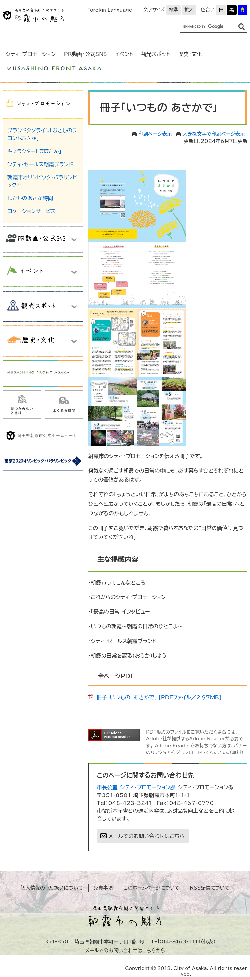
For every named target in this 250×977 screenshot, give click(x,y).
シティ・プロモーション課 (147, 787)
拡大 (188, 9)
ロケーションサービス (31, 211)
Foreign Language (109, 10)
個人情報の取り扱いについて (52, 887)
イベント (124, 54)
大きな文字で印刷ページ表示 (214, 133)
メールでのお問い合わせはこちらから (125, 950)
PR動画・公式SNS (85, 54)
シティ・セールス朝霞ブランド (40, 164)
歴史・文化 (190, 54)
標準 (173, 9)
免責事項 (103, 887)
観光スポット (155, 54)
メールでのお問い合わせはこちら (146, 835)
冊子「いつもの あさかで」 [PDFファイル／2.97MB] (159, 697)
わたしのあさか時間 (30, 198)
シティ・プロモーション (31, 54)
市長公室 (107, 787)
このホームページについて (151, 887)
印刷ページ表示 (155, 133)
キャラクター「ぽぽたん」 (34, 151)
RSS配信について (210, 887)
